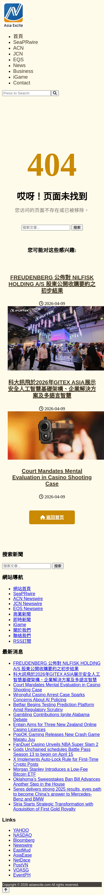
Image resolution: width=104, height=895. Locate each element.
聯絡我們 (22, 635)
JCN (18, 54)
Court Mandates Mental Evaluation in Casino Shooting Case (52, 477)
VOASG (21, 870)
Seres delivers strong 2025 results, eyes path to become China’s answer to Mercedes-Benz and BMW (57, 794)
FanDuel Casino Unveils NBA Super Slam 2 (55, 744)
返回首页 (52, 517)
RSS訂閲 (22, 641)
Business (23, 71)
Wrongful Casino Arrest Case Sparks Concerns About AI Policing (49, 697)
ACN (18, 48)
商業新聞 (22, 614)
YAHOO (21, 830)
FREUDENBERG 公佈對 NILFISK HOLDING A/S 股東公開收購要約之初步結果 (52, 284)
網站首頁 (22, 588)
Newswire (22, 845)
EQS (18, 59)
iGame (20, 77)
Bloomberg (23, 840)
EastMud (22, 850)
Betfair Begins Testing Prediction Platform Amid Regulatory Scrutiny (53, 707)
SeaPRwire (25, 42)
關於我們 (22, 630)
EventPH (22, 875)
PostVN (20, 865)
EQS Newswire (28, 608)
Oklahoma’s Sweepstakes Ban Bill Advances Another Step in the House (56, 782)
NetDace (21, 860)
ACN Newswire (28, 598)
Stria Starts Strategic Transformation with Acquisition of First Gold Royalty (53, 806)
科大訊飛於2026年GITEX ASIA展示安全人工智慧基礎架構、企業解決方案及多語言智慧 (52, 389)
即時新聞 (22, 619)
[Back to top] (5, 890)
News (19, 65)
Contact (21, 83)
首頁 (18, 36)
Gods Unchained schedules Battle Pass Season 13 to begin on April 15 (52, 752)
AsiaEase (22, 855)
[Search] (55, 93)
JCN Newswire (27, 603)
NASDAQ (22, 835)
